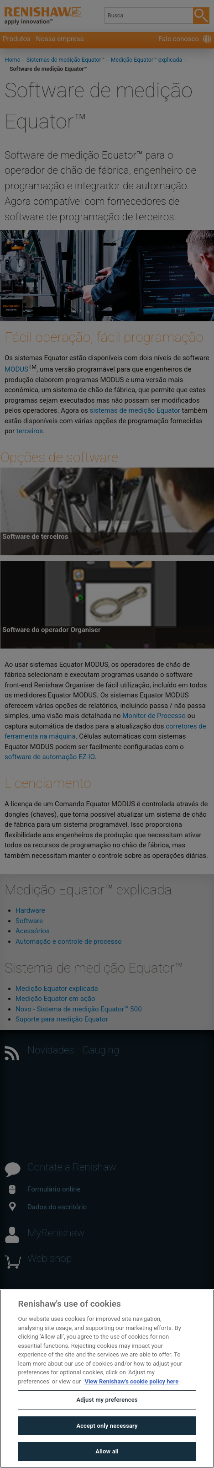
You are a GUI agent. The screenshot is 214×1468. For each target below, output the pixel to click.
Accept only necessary (106, 1446)
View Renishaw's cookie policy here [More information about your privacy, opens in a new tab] (131, 1402)
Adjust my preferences (106, 1421)
